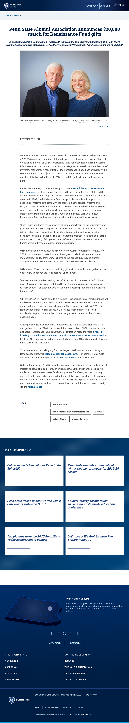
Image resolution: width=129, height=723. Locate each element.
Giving (98, 411)
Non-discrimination (52, 707)
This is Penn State (16, 655)
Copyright (80, 707)
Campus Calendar (75, 679)
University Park (80, 419)
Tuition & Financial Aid (78, 667)
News (16, 15)
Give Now (105, 6)
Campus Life (12, 679)
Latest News (59, 419)
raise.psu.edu (35, 386)
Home (8, 15)
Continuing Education (77, 655)
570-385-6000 (91, 695)
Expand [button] (102, 127)
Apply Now (91, 6)
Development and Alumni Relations (71, 411)
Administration (60, 404)
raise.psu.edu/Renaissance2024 (62, 353)
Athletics (11, 673)
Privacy (37, 707)
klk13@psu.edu (68, 357)
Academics (11, 661)
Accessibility (67, 707)
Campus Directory (75, 673)
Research (70, 661)
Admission (11, 667)
